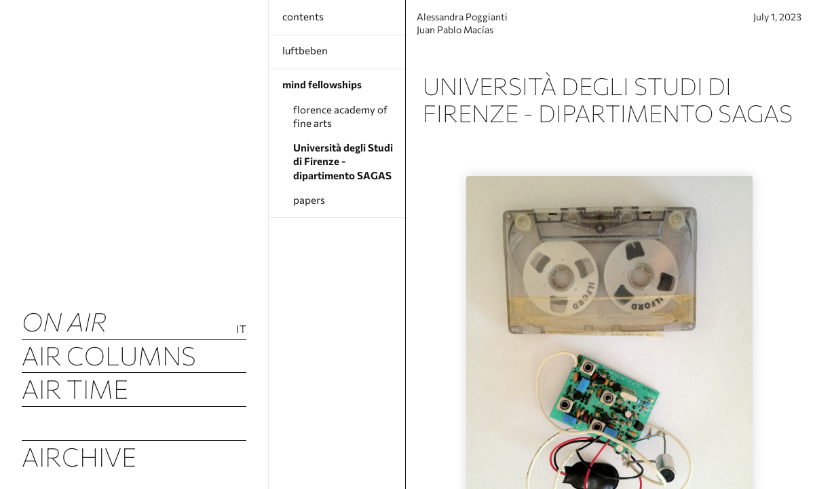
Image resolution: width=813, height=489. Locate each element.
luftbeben (305, 50)
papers (309, 200)
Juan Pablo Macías (469, 36)
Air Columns (109, 355)
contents (303, 16)
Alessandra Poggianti (476, 22)
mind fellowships (322, 84)
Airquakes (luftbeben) (134, 422)
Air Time (75, 388)
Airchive (79, 456)
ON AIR (64, 321)
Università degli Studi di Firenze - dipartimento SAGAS (343, 161)
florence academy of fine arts (340, 116)
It (241, 329)
